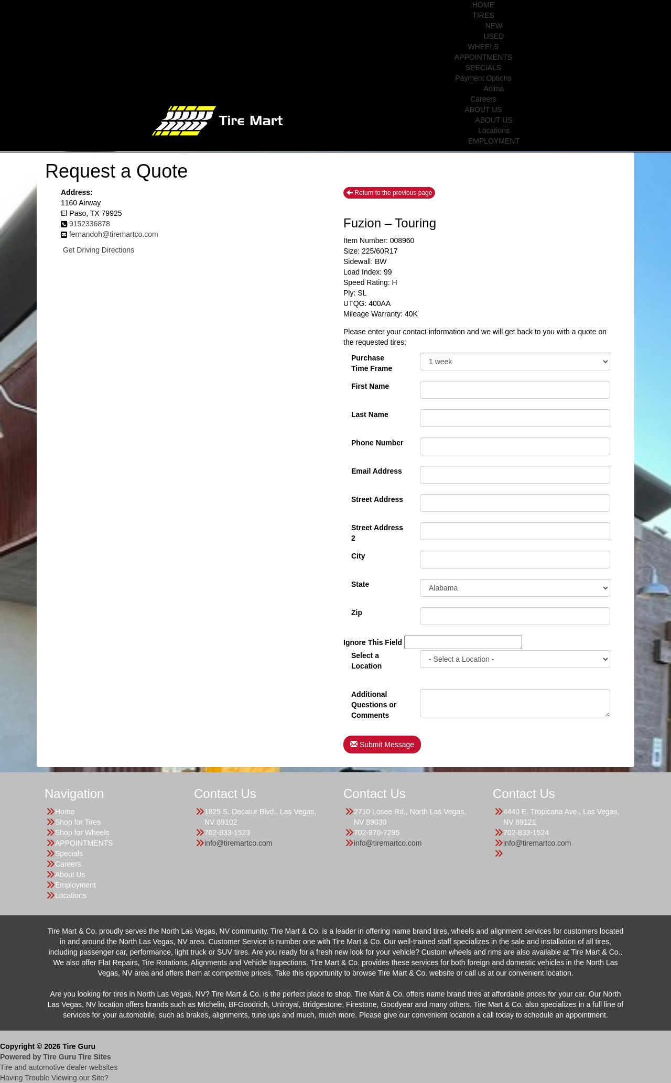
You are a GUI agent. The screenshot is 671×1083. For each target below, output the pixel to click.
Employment (75, 885)
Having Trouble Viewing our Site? (54, 1078)
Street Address (377, 499)
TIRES (483, 15)
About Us (70, 874)
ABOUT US (483, 109)
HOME (483, 5)
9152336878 (89, 224)
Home (64, 811)
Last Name (369, 414)
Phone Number (377, 443)
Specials (69, 853)
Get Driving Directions (98, 250)
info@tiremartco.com (238, 843)
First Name (370, 386)
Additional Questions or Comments (373, 698)
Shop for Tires (78, 822)
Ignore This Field (372, 642)
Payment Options (483, 78)
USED (494, 36)
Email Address (376, 471)
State (360, 584)
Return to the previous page (389, 192)
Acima (494, 88)
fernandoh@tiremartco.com (113, 234)
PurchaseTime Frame (371, 362)
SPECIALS (483, 67)
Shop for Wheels (82, 832)
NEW (494, 25)
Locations (494, 130)
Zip (356, 612)
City (358, 556)
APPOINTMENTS (483, 57)
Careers (483, 99)
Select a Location (366, 659)
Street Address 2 (377, 531)
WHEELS (483, 46)
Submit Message (382, 744)
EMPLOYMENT (494, 141)
